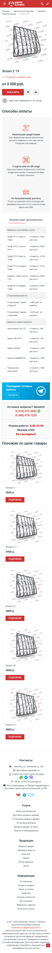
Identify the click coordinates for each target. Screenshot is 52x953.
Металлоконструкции (24, 11)
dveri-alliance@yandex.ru (28, 770)
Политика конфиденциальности (26, 928)
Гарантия (26, 893)
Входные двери (26, 846)
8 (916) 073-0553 (26, 411)
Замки (26, 858)
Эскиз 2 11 (11, 547)
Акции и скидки (26, 885)
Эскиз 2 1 (10, 487)
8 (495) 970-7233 (26, 415)
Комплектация (17, 220)
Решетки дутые (9, 14)
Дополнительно (34, 220)
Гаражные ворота (26, 850)
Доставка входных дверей (26, 815)
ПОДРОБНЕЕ (14, 499)
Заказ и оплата (26, 889)
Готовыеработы (29, 795)
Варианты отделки (26, 905)
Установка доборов (26, 823)
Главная (6, 11)
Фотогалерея (26, 901)
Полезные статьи (26, 909)
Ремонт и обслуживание (26, 830)
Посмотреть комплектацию (16, 77)
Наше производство (26, 811)
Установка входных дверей (26, 819)
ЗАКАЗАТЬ (13, 92)
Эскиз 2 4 (10, 724)
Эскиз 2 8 (10, 665)
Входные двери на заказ (26, 827)
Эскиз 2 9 (10, 606)
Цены (26, 866)
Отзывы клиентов (26, 897)
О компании (26, 881)
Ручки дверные (26, 862)
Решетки (42, 11)
